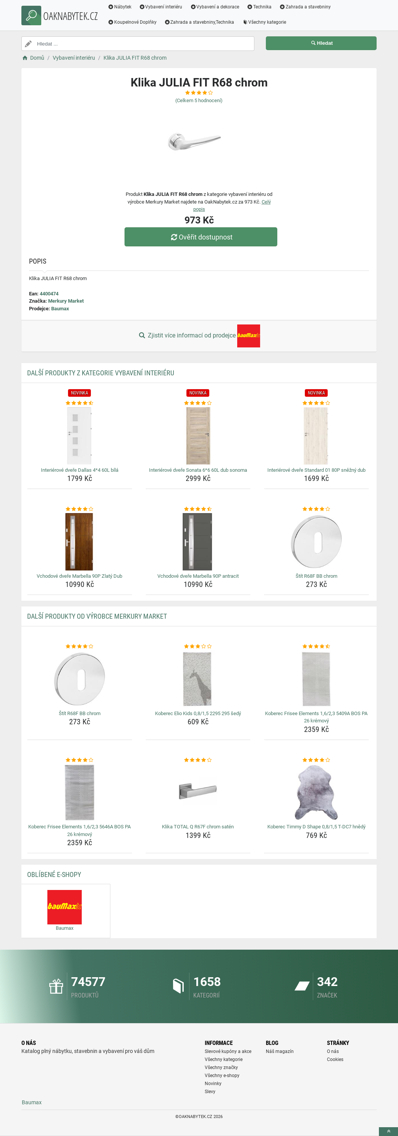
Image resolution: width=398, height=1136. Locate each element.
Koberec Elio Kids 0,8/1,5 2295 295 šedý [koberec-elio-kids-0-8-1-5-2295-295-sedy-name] (198, 713)
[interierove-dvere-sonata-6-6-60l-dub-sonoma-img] (198, 436)
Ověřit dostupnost (201, 237)
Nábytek (119, 7)
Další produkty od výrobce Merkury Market (97, 616)
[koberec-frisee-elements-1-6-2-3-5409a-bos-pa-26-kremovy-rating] (316, 646)
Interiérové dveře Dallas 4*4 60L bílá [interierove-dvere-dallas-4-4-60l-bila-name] (79, 470)
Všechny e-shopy (222, 1075)
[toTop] (388, 1131)
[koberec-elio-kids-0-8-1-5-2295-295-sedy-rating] (198, 646)
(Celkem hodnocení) (199, 100)
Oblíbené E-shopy (54, 874)
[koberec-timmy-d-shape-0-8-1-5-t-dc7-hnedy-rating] (316, 760)
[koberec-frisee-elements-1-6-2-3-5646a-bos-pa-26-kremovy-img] (80, 792)
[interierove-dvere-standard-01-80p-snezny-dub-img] (316, 436)
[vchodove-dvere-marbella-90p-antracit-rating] (198, 509)
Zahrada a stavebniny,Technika (199, 22)
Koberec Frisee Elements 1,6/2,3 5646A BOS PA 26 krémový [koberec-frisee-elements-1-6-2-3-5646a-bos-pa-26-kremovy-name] (79, 830)
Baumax (60, 308)
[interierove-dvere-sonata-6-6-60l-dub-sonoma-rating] (198, 403)
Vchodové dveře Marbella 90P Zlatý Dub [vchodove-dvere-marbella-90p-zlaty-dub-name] (79, 576)
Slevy (210, 1091)
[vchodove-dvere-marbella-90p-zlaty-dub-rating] (80, 509)
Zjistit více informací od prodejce (199, 335)
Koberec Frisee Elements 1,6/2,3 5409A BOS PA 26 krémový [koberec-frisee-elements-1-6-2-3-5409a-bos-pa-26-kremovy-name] (316, 717)
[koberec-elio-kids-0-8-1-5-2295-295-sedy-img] (198, 679)
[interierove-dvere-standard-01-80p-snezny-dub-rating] (316, 403)
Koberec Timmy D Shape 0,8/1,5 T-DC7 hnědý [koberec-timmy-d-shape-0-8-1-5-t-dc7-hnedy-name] (316, 827)
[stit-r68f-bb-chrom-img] (316, 541)
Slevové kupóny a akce (228, 1051)
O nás (333, 1051)
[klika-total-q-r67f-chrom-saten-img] (198, 792)
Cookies (335, 1059)
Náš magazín (280, 1051)
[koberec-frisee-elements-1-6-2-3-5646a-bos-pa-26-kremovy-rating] (80, 760)
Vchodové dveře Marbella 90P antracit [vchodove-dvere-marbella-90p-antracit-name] (198, 576)
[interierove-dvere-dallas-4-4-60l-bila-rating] (80, 403)
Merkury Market (66, 301)
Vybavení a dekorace (214, 7)
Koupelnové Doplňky (132, 22)
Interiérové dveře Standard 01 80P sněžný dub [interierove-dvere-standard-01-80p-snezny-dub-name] (316, 470)
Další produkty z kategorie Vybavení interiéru (100, 373)
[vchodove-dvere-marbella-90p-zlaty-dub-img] (80, 541)
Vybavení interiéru (161, 7)
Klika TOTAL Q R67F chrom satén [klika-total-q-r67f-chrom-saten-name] (198, 827)
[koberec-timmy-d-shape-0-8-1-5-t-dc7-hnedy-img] (316, 792)
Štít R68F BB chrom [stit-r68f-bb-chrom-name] (316, 576)
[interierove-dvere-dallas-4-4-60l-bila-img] (80, 436)
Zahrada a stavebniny (305, 7)
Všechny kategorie (264, 22)
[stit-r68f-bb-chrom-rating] (316, 509)
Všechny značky (221, 1067)
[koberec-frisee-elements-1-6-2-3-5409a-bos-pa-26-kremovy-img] (316, 679)
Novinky (213, 1083)
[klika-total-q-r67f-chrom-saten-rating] (198, 760)
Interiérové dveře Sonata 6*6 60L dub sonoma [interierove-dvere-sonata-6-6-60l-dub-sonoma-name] (198, 470)
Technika (259, 7)
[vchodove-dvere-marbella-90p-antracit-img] (198, 541)
